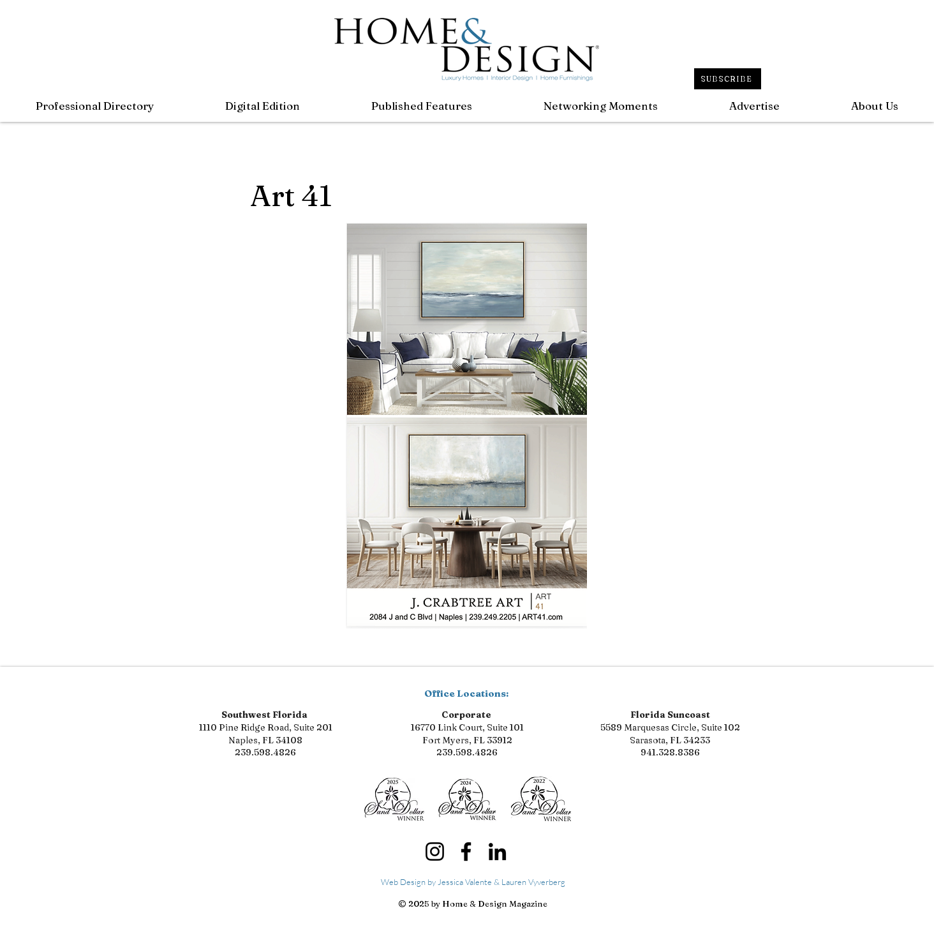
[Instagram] (434, 851)
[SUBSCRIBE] (727, 78)
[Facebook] (466, 851)
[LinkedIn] (497, 851)
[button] (422, 105)
